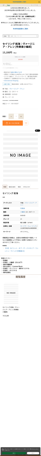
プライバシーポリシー (35, 448)
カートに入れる (13, 123)
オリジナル (13, 268)
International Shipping (11, 80)
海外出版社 (7, 266)
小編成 (22, 212)
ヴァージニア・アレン (16, 89)
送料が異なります (16, 72)
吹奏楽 (22, 208)
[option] (20, 156)
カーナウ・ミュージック (28, 226)
